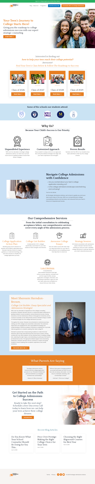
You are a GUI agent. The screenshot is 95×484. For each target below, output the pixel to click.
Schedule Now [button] (28, 421)
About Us (36, 6)
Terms (48, 478)
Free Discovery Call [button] (54, 5)
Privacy (53, 478)
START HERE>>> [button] (9, 37)
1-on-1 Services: (47, 271)
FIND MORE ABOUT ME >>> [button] (20, 351)
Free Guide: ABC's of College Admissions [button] (73, 5)
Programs (43, 6)
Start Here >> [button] (18, 94)
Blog (31, 6)
